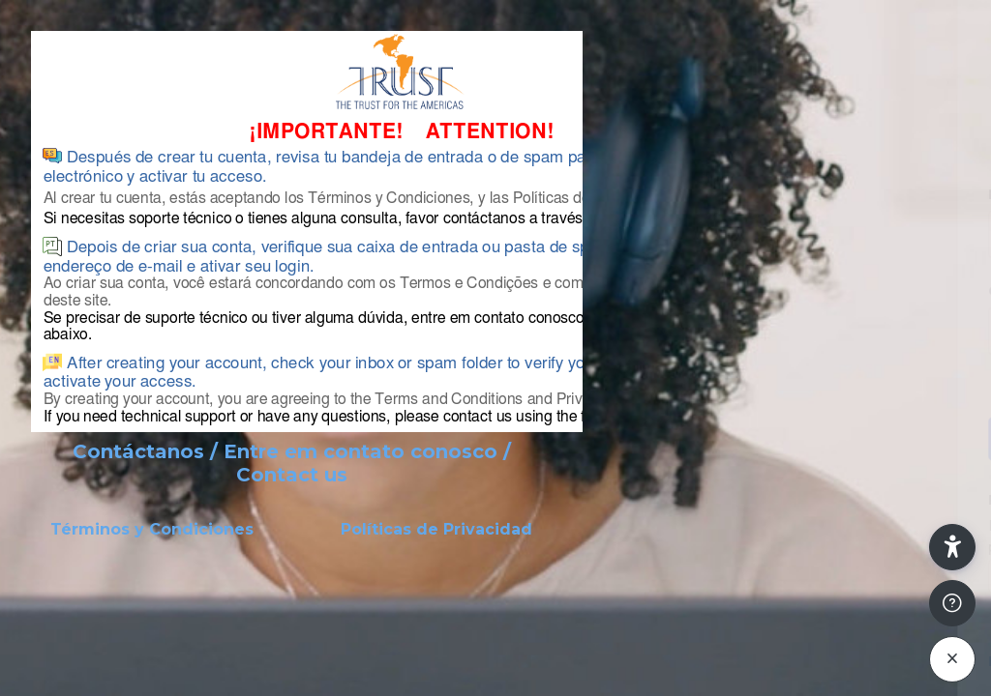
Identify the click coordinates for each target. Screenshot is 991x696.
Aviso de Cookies (889, 669)
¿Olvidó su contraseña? (898, 385)
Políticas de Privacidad (436, 529)
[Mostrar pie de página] (952, 603)
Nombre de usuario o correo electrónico (759, 195)
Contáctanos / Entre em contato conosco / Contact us (292, 463)
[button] (952, 547)
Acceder (787, 437)
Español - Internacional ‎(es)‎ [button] (715, 661)
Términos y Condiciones (152, 529)
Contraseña (655, 291)
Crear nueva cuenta (787, 576)
